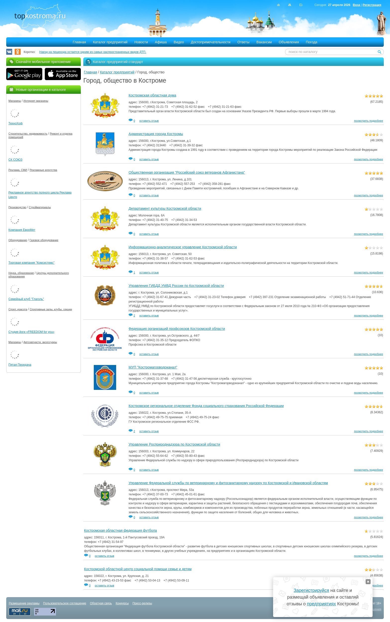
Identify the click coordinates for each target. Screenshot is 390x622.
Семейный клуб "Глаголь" (26, 299)
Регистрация (372, 5)
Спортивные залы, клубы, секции (51, 309)
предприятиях (321, 603)
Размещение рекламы (24, 603)
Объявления (289, 42)
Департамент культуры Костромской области (165, 208)
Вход (356, 5)
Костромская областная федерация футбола (120, 530)
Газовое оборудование (44, 240)
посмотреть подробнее (368, 120)
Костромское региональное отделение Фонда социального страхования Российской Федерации (206, 406)
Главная (79, 42)
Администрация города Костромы (156, 134)
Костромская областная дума (152, 95)
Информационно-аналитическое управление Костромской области (183, 247)
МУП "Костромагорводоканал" (153, 367)
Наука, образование (21, 272)
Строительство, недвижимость (27, 133)
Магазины (14, 100)
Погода (311, 42)
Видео (179, 42)
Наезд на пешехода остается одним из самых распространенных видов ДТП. (92, 52)
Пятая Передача (19, 364)
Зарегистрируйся (311, 590)
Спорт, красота (17, 309)
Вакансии (264, 42)
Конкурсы (122, 603)
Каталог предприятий (110, 42)
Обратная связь (101, 603)
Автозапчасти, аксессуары (40, 342)
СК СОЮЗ (15, 159)
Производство (17, 207)
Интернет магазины (35, 100)
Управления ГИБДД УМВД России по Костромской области (176, 286)
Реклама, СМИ (17, 169)
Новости (141, 42)
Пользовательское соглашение (64, 603)
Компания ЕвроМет (21, 230)
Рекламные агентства (43, 169)
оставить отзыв (149, 120)
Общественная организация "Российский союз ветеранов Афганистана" (187, 172)
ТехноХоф (15, 123)
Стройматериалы (40, 207)
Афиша (161, 42)
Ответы (243, 42)
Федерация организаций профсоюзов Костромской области (177, 329)
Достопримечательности (210, 42)
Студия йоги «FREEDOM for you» (31, 332)
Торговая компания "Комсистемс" (31, 262)
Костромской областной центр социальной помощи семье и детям (138, 569)
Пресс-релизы (142, 603)
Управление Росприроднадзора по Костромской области (174, 444)
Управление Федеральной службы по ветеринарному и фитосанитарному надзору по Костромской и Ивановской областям (228, 483)
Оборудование (17, 240)
